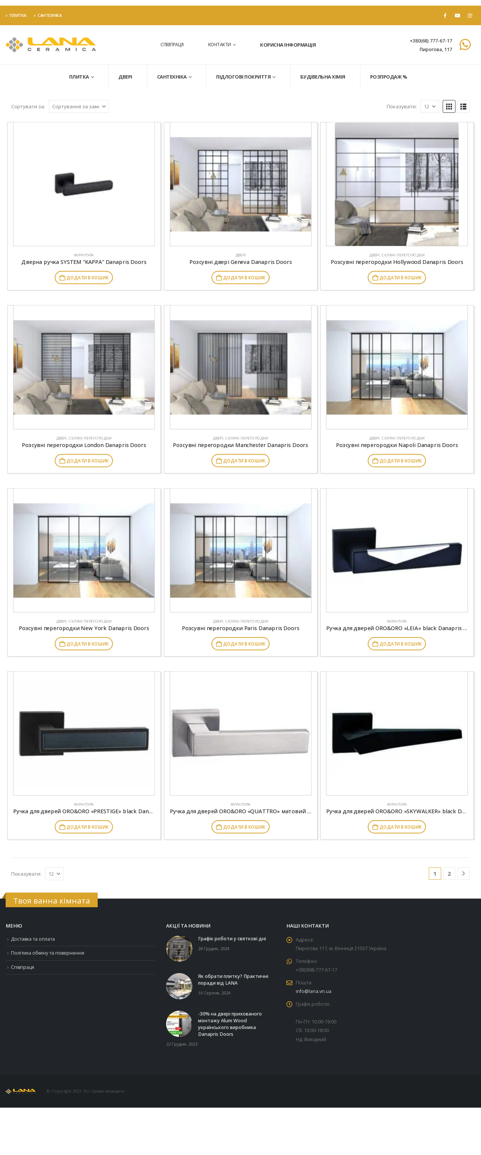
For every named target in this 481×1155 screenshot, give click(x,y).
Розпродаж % (388, 76)
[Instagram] (469, 15)
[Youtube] (457, 15)
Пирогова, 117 (435, 49)
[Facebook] (445, 15)
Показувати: (402, 106)
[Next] (463, 873)
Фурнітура (84, 255)
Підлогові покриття (243, 76)
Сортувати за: (28, 106)
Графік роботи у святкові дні (232, 938)
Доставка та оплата (33, 939)
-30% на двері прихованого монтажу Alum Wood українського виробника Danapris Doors (230, 1024)
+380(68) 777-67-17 (431, 41)
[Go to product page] (84, 184)
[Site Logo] (51, 45)
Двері (125, 76)
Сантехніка (48, 15)
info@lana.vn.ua (313, 992)
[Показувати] (429, 106)
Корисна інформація (288, 44)
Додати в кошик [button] (88, 277)
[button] (449, 106)
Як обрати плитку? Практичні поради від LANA (233, 979)
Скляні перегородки (403, 255)
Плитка (16, 15)
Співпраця (172, 44)
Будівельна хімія (322, 76)
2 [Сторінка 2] (449, 873)
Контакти (219, 44)
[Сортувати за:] (79, 106)
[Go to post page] (179, 948)
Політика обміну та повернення (48, 953)
